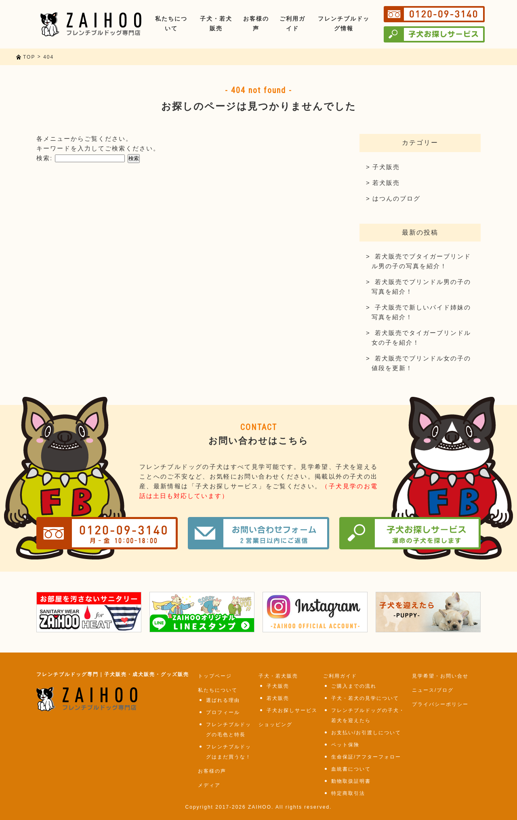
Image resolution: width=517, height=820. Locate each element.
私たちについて (217, 690)
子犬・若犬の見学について (365, 698)
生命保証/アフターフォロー (366, 757)
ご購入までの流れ (353, 686)
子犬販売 (386, 166)
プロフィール (223, 712)
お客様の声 (212, 771)
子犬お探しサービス (292, 710)
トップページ (215, 676)
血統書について (351, 769)
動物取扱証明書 (351, 781)
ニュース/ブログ (433, 690)
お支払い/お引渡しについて (366, 732)
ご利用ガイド (340, 676)
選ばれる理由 (223, 700)
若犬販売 (386, 182)
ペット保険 (345, 745)
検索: (44, 158)
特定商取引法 (348, 793)
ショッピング (275, 724)
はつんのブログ (396, 198)
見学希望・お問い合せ (440, 676)
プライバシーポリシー (440, 704)
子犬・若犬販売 (278, 676)
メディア (209, 785)
